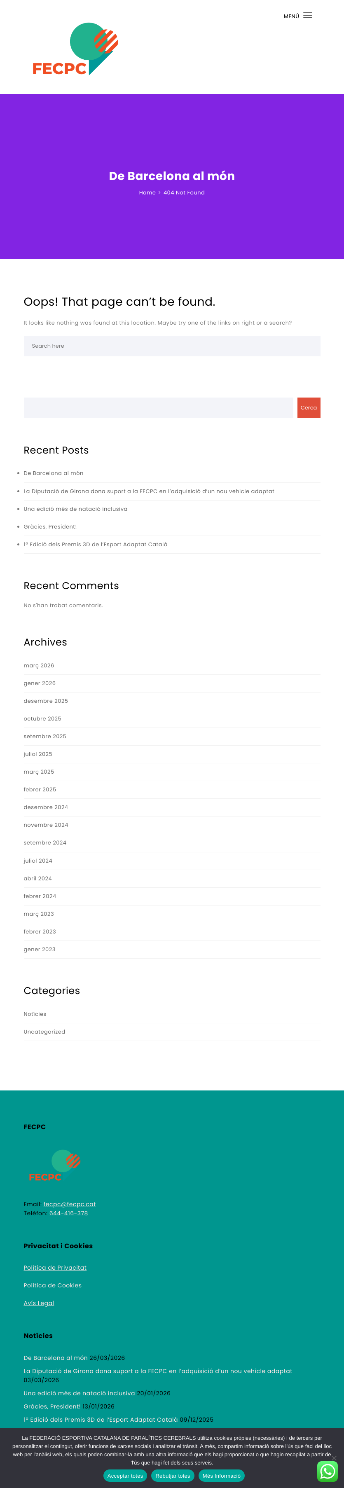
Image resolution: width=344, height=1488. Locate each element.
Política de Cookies (53, 1285)
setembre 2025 (45, 736)
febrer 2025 (40, 789)
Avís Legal (39, 1303)
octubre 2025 (43, 719)
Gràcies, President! (50, 527)
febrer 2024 (40, 896)
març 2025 (39, 772)
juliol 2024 (38, 861)
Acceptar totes (125, 1476)
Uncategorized (45, 1032)
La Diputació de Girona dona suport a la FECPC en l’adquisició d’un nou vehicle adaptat (149, 491)
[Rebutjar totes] (334, 1458)
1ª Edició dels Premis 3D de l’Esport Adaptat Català (96, 544)
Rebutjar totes (172, 1476)
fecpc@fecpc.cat (70, 1204)
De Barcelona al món (54, 473)
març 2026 (39, 665)
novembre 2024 (46, 825)
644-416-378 (68, 1213)
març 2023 (39, 914)
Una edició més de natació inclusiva (76, 509)
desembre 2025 (46, 701)
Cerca (309, 408)
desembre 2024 (46, 807)
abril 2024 (38, 878)
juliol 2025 (38, 754)
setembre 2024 (45, 843)
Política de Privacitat (55, 1267)
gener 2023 (40, 949)
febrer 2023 (40, 932)
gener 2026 (40, 683)
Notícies (35, 1014)
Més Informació (222, 1476)
